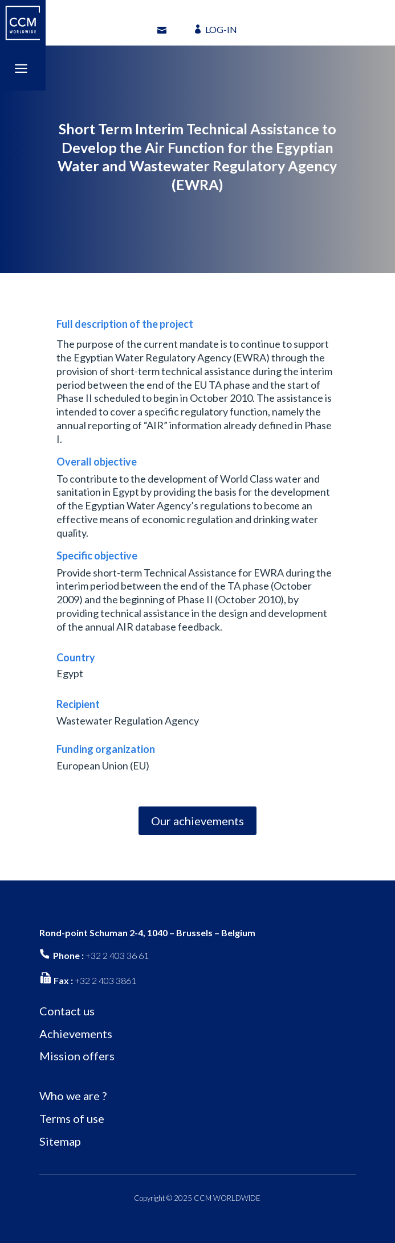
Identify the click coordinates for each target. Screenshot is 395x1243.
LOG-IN (221, 29)
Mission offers (77, 1056)
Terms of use (71, 1118)
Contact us (67, 1011)
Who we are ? (73, 1095)
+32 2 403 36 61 (117, 955)
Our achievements (197, 821)
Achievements (75, 1033)
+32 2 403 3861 (105, 980)
